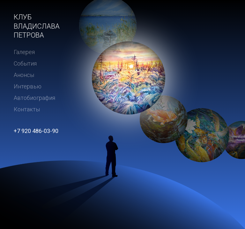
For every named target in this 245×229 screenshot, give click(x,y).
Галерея (24, 52)
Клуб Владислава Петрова (37, 26)
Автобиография (34, 97)
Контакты (27, 109)
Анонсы (24, 75)
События (25, 63)
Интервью (27, 86)
